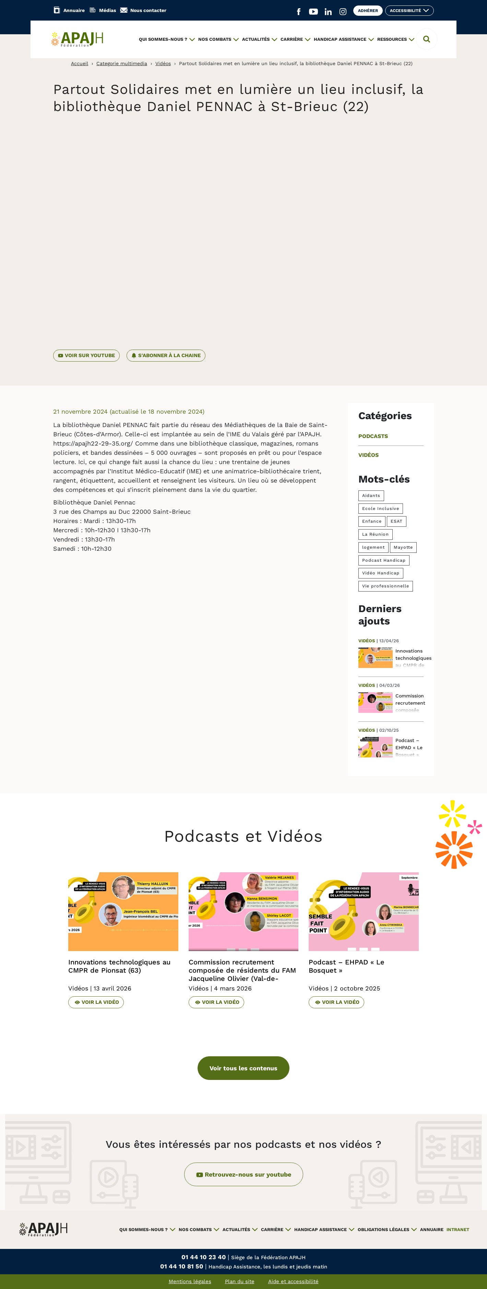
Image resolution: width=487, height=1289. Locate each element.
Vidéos (163, 63)
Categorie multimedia (121, 63)
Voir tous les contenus (243, 1068)
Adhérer (368, 10)
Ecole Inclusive (380, 508)
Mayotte (403, 547)
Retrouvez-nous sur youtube (243, 1174)
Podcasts (373, 436)
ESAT (397, 521)
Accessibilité (405, 10)
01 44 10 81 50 (182, 1266)
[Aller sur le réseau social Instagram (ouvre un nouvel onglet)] (342, 12)
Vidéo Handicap (381, 572)
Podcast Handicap (384, 560)
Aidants (371, 495)
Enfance (372, 521)
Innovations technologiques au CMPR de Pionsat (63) (119, 966)
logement (373, 547)
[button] (426, 39)
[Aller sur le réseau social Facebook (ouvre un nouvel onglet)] (298, 12)
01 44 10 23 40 (204, 1257)
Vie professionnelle (385, 585)
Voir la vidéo (97, 1001)
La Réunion (375, 534)
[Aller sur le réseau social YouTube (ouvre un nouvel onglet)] (313, 12)
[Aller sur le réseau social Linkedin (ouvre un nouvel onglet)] (328, 12)
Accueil (79, 63)
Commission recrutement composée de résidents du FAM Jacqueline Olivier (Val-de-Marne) (242, 974)
